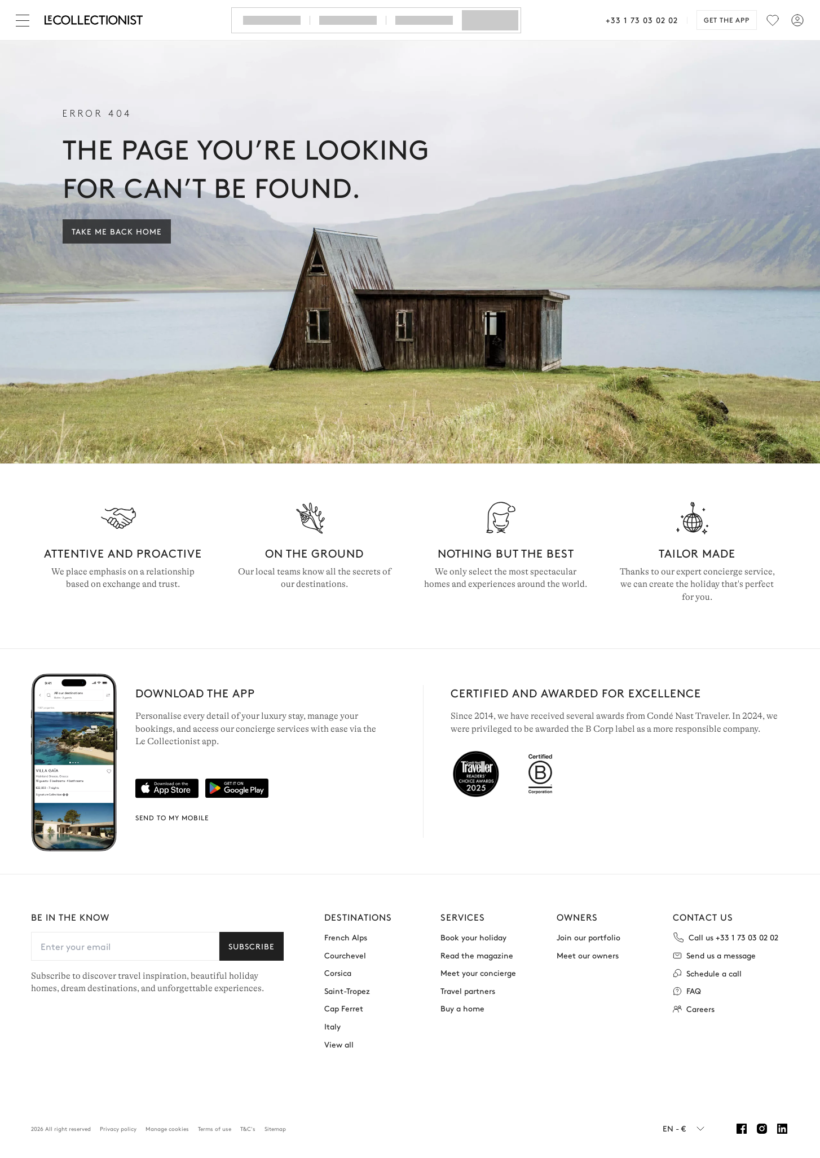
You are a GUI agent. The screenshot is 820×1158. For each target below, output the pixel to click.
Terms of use (214, 1129)
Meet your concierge (478, 972)
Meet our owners (588, 955)
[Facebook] (741, 1128)
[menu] (772, 20)
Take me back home (117, 231)
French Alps (345, 937)
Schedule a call (707, 973)
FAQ (687, 990)
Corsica (337, 972)
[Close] (25, 20)
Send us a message (714, 955)
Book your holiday (473, 937)
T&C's (247, 1129)
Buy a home (462, 1008)
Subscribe (251, 946)
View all (339, 1044)
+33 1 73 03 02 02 (642, 19)
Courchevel (345, 955)
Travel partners (467, 990)
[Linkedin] (782, 1128)
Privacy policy (118, 1129)
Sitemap (275, 1129)
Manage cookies (167, 1129)
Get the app (727, 19)
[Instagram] (762, 1128)
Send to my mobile (172, 817)
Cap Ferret (343, 1008)
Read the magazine (476, 955)
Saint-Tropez (347, 990)
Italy (332, 1026)
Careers (694, 1009)
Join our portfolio (588, 937)
